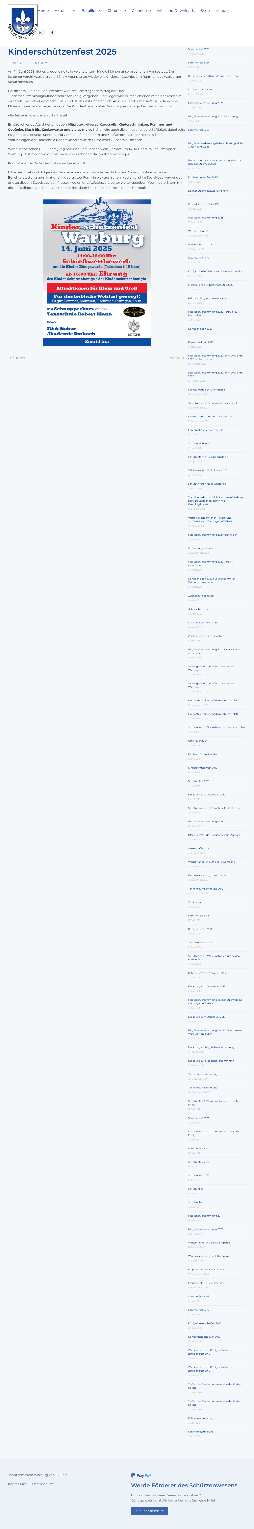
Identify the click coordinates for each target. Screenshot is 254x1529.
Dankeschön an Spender (202, 754)
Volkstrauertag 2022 (200, 244)
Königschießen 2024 (200, 89)
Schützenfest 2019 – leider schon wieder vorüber (216, 727)
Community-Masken (200, 548)
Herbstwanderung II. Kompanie (207, 875)
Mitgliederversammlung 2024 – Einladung (213, 116)
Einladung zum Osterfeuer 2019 (206, 794)
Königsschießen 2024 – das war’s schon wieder (216, 76)
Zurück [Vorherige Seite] (17, 358)
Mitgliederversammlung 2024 (205, 102)
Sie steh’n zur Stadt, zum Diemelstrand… (212, 416)
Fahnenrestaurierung (201, 1418)
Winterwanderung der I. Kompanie (209, 1242)
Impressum (17, 1484)
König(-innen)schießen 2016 (204, 1323)
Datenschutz (42, 1484)
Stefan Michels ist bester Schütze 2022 (210, 284)
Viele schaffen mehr (200, 848)
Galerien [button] (141, 11)
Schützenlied (195, 1188)
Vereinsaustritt (196, 902)
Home (43, 11)
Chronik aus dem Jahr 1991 (203, 204)
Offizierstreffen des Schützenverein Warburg (214, 834)
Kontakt (223, 11)
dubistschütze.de (198, 609)
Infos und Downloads (176, 11)
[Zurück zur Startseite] (23, 22)
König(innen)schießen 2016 (204, 1336)
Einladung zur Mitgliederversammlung (211, 1047)
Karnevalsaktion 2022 (201, 342)
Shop (205, 11)
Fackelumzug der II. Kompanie (206, 389)
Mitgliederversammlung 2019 (205, 821)
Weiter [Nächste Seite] (177, 358)
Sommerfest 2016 (198, 1296)
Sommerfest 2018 (198, 915)
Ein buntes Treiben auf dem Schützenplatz (213, 700)
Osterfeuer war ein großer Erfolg (207, 972)
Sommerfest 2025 (198, 49)
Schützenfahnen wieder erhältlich (208, 456)
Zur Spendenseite (149, 1511)
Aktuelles (41, 63)
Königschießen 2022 (200, 328)
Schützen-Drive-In (199, 443)
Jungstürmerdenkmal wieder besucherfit (212, 403)
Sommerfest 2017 (198, 1118)
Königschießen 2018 (200, 929)
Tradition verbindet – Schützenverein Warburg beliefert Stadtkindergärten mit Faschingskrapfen (215, 501)
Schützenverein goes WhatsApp (207, 483)
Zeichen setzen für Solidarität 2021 (208, 470)
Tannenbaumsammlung (202, 1074)
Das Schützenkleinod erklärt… (205, 622)
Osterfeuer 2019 (197, 740)
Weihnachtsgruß (198, 231)
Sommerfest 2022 (198, 257)
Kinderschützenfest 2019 (202, 767)
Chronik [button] (117, 11)
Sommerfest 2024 (199, 62)
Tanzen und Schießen (201, 942)
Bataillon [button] (92, 11)
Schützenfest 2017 (198, 1161)
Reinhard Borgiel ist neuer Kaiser (207, 298)
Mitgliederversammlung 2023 (205, 217)
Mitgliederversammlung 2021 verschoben (212, 534)
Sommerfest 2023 (198, 129)
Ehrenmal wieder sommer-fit (205, 429)
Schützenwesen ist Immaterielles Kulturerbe (214, 808)
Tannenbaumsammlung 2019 (205, 888)
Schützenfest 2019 (198, 781)
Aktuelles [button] (65, 11)
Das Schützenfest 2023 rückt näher (209, 190)
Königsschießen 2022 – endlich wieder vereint (215, 271)
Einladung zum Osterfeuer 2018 (206, 986)
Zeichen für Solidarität (201, 595)
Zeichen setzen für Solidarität (205, 635)
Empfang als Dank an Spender (206, 1269)
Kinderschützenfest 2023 (203, 177)
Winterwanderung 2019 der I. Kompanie (212, 861)
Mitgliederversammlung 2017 (205, 1215)
